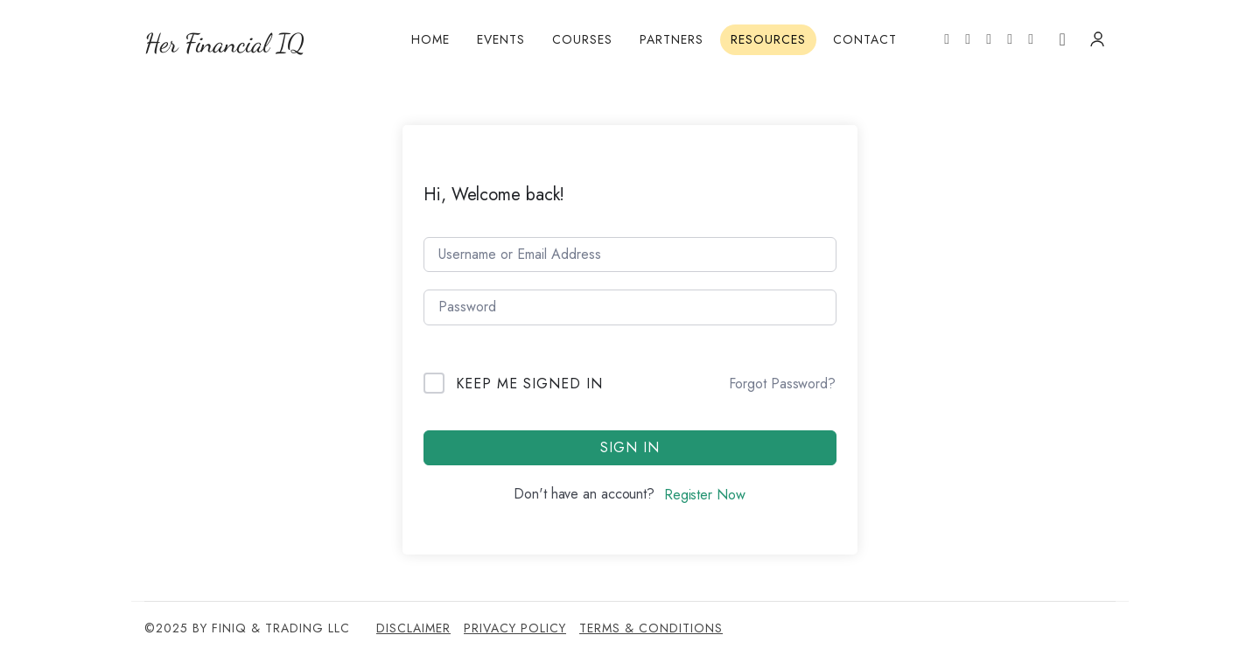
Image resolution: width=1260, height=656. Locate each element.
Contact (865, 39)
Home (430, 39)
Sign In (630, 447)
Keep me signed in (529, 383)
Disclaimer (413, 628)
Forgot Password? (782, 383)
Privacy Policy (515, 628)
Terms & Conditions (651, 628)
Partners (672, 39)
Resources (768, 39)
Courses (582, 39)
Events (501, 39)
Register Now (705, 495)
